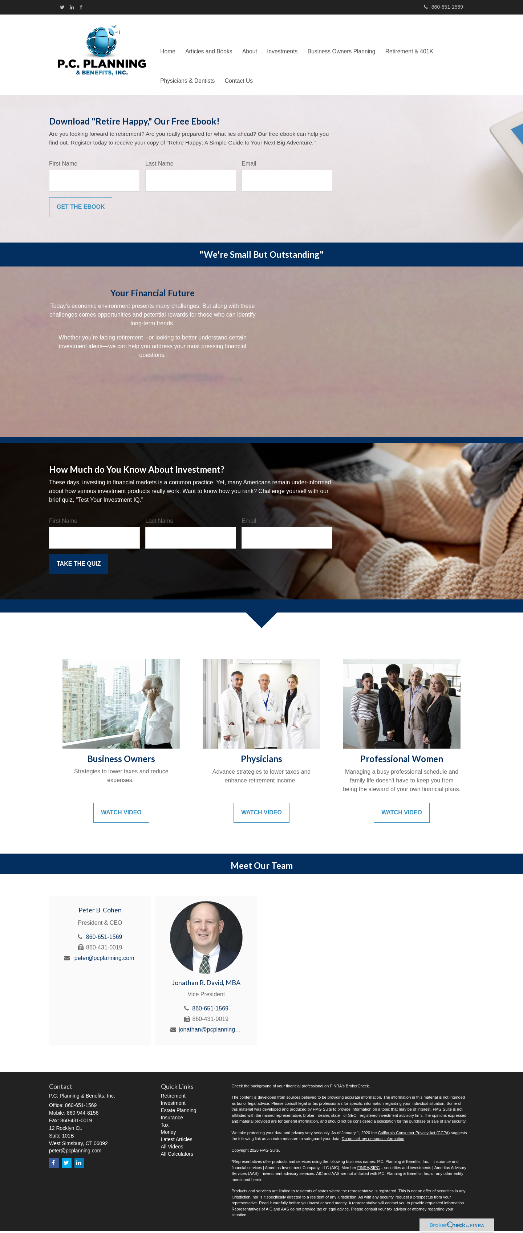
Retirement (173, 1098)
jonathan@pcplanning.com (210, 1032)
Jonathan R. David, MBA (206, 985)
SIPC (375, 1170)
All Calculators (177, 1156)
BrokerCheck (357, 1088)
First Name (63, 166)
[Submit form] (80, 209)
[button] (211, 40)
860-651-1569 (443, 7)
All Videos (172, 1149)
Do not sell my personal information (373, 1141)
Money (168, 1134)
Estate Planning (178, 1112)
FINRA (363, 1170)
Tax (165, 1127)
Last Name (159, 166)
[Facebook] (81, 7)
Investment (173, 1105)
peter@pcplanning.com (104, 960)
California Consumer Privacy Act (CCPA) (414, 1135)
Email (249, 166)
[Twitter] (62, 7)
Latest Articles (176, 1141)
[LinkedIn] (72, 7)
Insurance (172, 1120)
